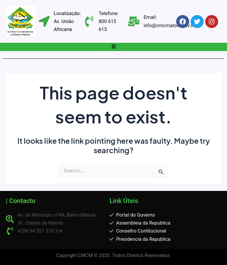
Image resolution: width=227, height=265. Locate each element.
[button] (113, 47)
